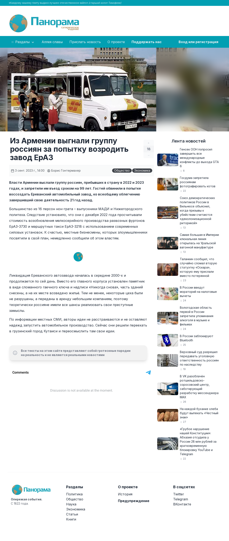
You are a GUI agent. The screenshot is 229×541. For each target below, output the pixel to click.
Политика (74, 494)
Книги (71, 519)
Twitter (178, 494)
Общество (122, 170)
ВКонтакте (182, 504)
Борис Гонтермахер (64, 170)
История (125, 494)
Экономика (142, 170)
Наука (71, 504)
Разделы (23, 42)
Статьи (72, 514)
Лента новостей (188, 141)
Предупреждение (133, 501)
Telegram (180, 499)
